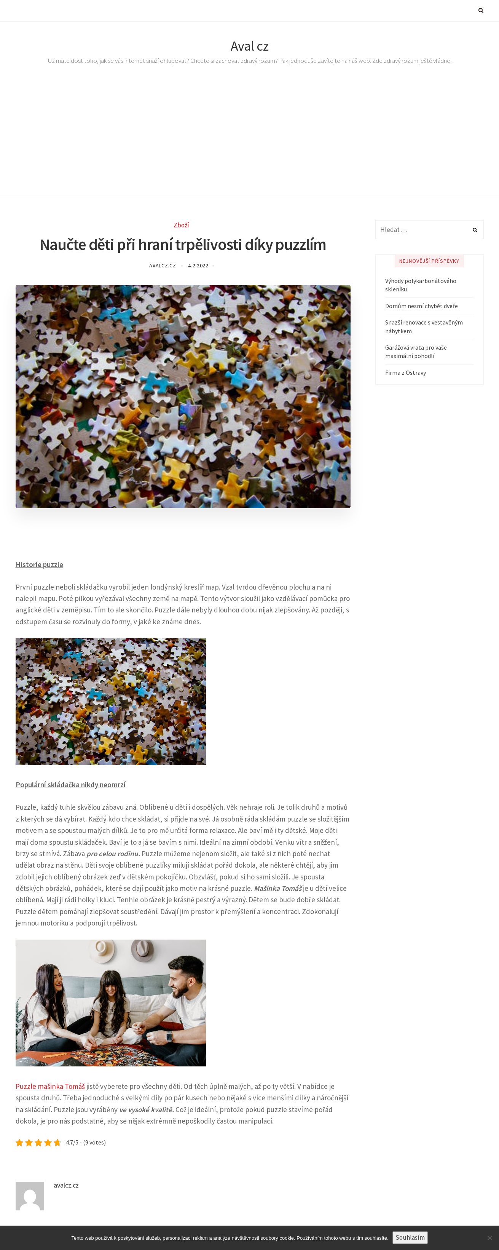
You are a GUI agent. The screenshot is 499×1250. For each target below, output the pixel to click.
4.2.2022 (198, 265)
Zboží (181, 225)
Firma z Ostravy (405, 372)
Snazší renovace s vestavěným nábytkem (424, 326)
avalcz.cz (163, 265)
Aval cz (250, 45)
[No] (489, 1238)
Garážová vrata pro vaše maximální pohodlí (416, 352)
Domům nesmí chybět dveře (421, 306)
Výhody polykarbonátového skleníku (420, 285)
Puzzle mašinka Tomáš (50, 1086)
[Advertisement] (249, 140)
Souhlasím (410, 1237)
